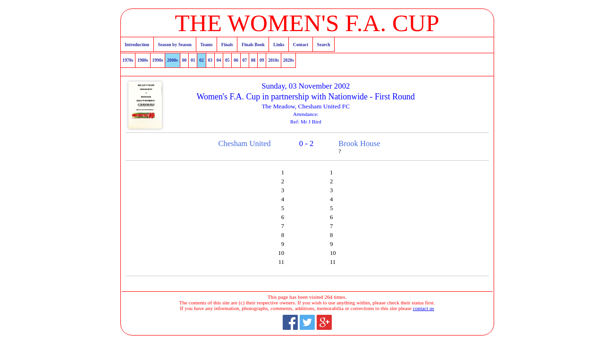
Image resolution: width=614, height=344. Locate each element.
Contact (301, 44)
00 (184, 60)
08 (253, 60)
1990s (157, 60)
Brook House (359, 143)
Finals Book (253, 44)
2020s (288, 60)
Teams (206, 44)
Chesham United (244, 143)
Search (323, 44)
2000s (172, 60)
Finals (227, 44)
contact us (423, 308)
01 (193, 60)
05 (227, 60)
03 (210, 60)
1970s (127, 60)
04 (219, 60)
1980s (142, 60)
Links (278, 44)
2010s (273, 60)
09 (262, 60)
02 (201, 60)
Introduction (137, 44)
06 (236, 60)
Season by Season (174, 44)
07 (244, 60)
